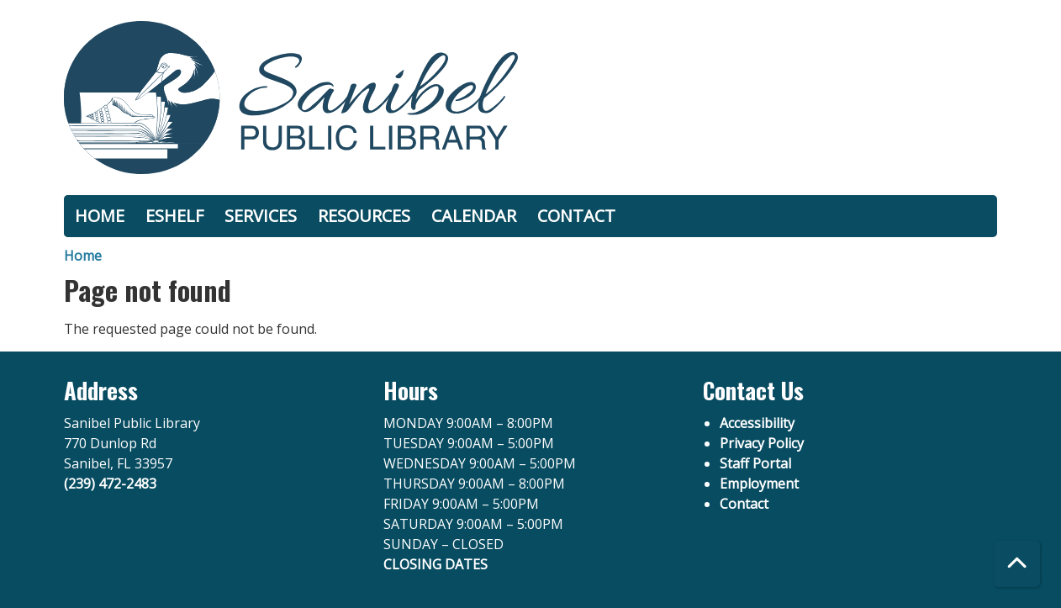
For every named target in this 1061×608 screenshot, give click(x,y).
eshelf (174, 215)
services (260, 215)
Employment (759, 483)
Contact (744, 503)
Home (83, 255)
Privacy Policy (762, 443)
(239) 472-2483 (110, 483)
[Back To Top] (1017, 564)
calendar (473, 215)
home (99, 215)
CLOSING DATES (435, 564)
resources (364, 215)
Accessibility (757, 423)
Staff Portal (755, 463)
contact (576, 215)
